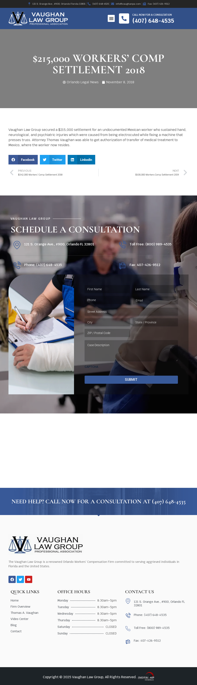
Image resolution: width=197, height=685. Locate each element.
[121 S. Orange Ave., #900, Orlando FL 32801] (17, 245)
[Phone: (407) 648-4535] (17, 266)
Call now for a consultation (152, 15)
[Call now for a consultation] (124, 18)
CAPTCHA (91, 366)
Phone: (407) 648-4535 (43, 265)
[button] (111, 18)
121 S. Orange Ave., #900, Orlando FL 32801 (59, 244)
